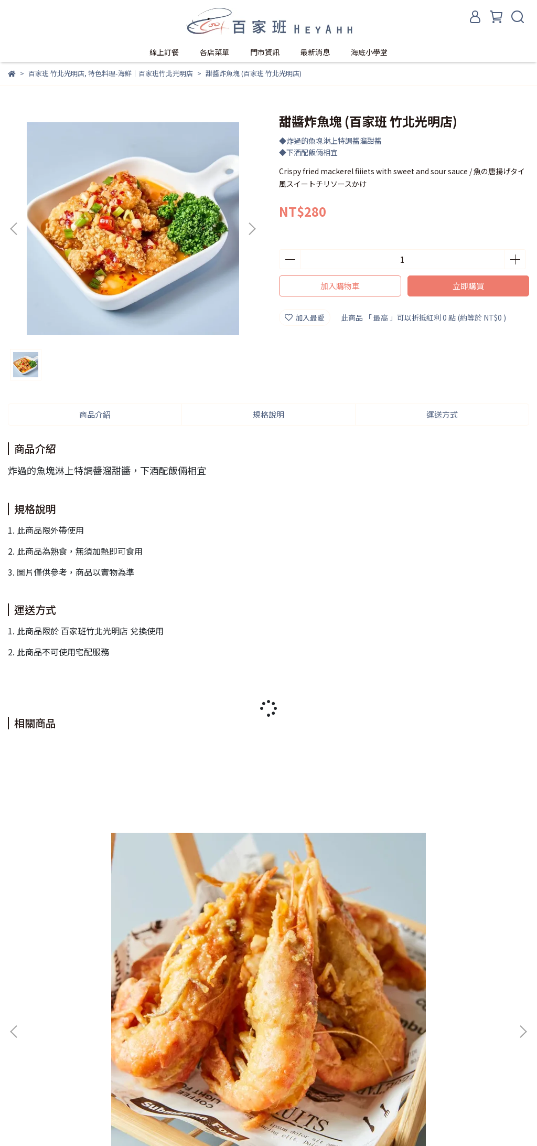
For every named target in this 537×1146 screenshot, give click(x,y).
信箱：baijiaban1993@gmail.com (66, 1041)
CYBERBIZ (277, 1119)
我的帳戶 (64, 1079)
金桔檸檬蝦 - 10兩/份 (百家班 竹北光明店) (435, 909)
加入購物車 (340, 285)
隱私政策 (106, 1079)
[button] (251, 228)
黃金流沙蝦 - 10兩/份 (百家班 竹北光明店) (101, 909)
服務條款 (148, 1079)
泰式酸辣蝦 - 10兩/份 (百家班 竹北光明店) (268, 909)
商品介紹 (95, 414)
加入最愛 (305, 317)
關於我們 (22, 1079)
